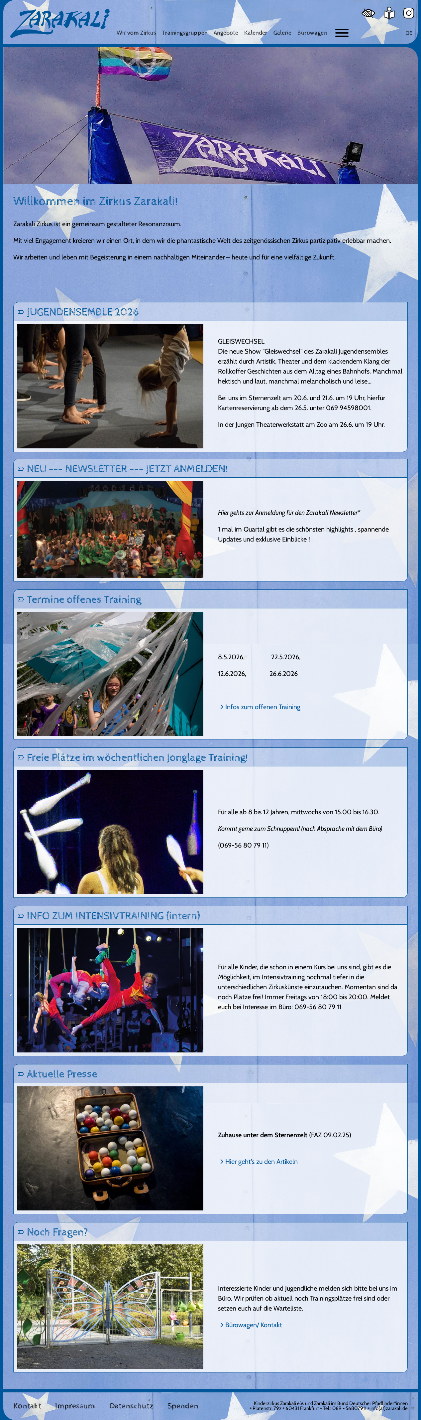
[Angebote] (226, 32)
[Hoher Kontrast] (368, 13)
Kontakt (27, 1406)
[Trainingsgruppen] (185, 32)
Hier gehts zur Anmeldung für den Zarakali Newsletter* (289, 513)
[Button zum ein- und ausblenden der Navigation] (342, 33)
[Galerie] (282, 32)
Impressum (75, 1406)
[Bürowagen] (312, 32)
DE (408, 33)
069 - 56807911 (349, 1408)
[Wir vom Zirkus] (136, 32)
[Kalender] (255, 32)
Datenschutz (131, 1406)
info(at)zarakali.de (389, 1408)
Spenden (182, 1406)
